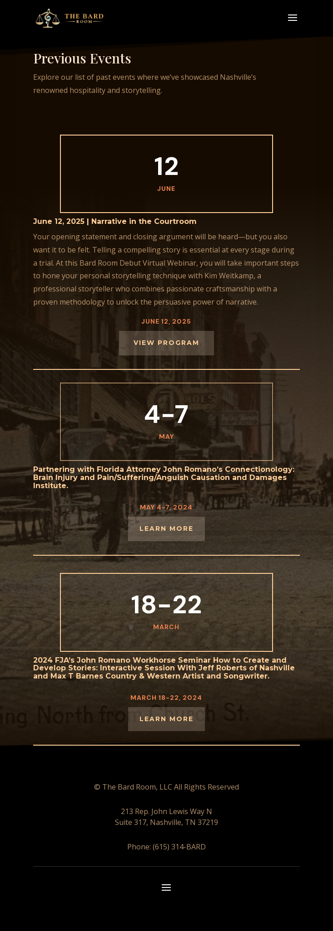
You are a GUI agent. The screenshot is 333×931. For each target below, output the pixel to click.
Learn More (166, 719)
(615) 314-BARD (178, 847)
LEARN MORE (166, 528)
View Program (166, 343)
